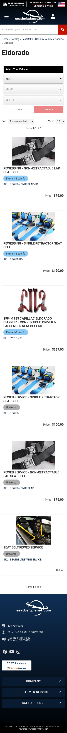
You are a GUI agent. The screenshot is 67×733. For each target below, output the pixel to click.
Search (48, 109)
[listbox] (33, 79)
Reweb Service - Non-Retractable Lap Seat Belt (31, 474)
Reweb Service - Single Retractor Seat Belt (31, 399)
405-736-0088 (15, 625)
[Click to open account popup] (53, 16)
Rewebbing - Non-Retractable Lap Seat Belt (31, 170)
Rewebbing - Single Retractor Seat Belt (32, 245)
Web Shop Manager (39, 729)
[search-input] (29, 29)
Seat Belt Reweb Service (23, 547)
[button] (33, 30)
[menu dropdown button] (6, 16)
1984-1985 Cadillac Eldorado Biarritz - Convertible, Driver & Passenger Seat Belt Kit (29, 322)
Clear (18, 109)
